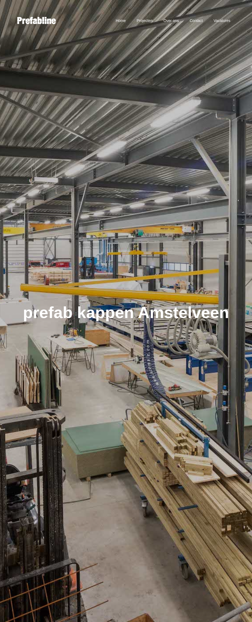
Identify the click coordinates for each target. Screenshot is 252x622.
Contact (196, 20)
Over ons (171, 20)
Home (121, 20)
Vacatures (222, 20)
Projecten (145, 20)
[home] (36, 20)
